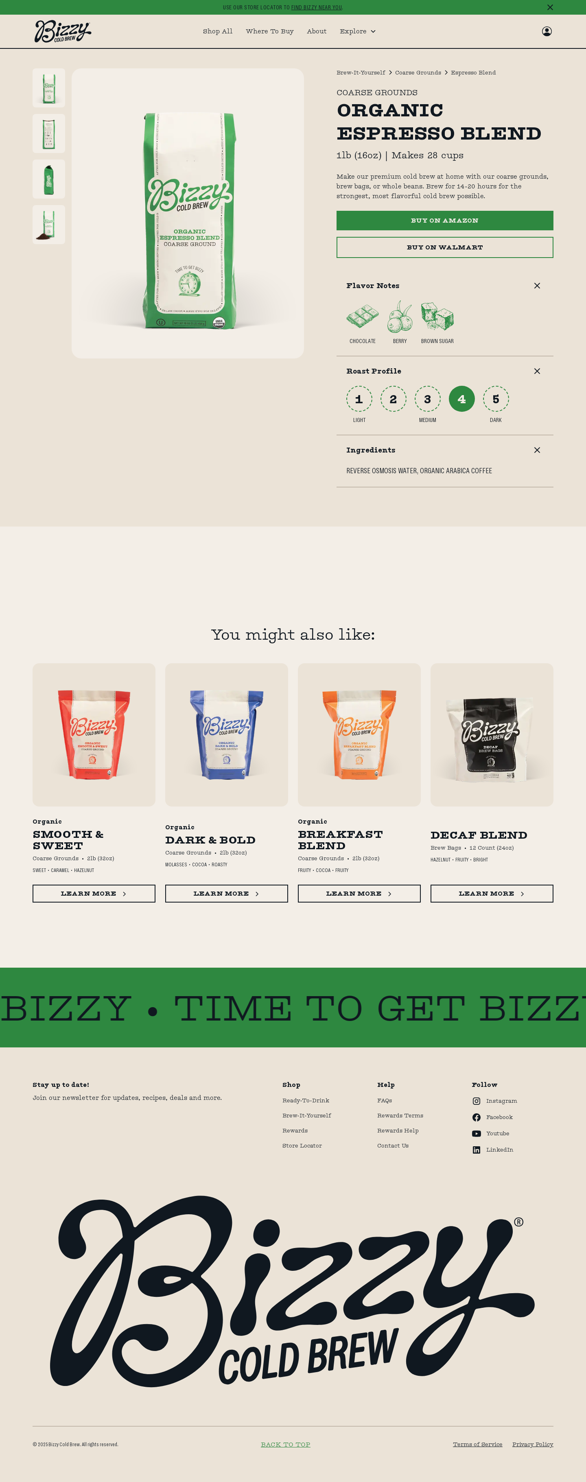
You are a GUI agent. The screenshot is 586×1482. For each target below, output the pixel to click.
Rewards (295, 1130)
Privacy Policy (532, 1444)
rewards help (398, 1130)
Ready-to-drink (305, 1100)
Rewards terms (400, 1115)
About (317, 31)
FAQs (384, 1100)
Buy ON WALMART (445, 247)
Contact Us (393, 1145)
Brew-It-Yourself (306, 1115)
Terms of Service (478, 1444)
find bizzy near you (316, 7)
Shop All (218, 31)
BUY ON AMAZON (445, 220)
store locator (302, 1145)
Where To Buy (270, 31)
